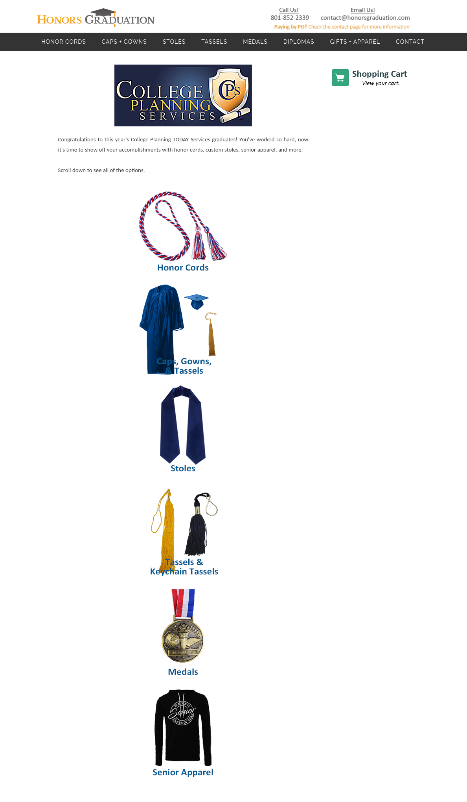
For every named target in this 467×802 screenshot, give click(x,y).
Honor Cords (63, 42)
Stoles (174, 42)
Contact (410, 42)
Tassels (214, 42)
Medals (255, 42)
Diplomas (298, 42)
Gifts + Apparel (355, 42)
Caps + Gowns (124, 42)
